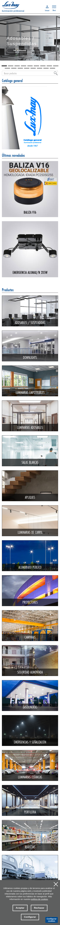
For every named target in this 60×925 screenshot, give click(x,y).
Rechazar (39, 908)
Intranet (47, 10)
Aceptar (20, 908)
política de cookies (39, 899)
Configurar (30, 917)
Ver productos (19, 50)
